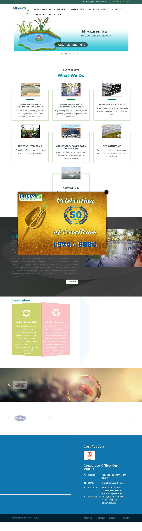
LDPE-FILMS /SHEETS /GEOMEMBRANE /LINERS (30, 105)
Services (92, 9)
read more (72, 282)
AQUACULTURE (71, 188)
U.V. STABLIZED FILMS (30, 146)
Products (61, 9)
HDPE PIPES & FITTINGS (112, 104)
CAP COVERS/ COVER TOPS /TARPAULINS (71, 147)
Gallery (119, 9)
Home (36, 9)
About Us (88, 518)
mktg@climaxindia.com (121, 2)
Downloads (39, 15)
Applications (77, 9)
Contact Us (53, 15)
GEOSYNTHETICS (112, 146)
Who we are (47, 9)
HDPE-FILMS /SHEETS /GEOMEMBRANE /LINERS (71, 105)
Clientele (105, 9)
